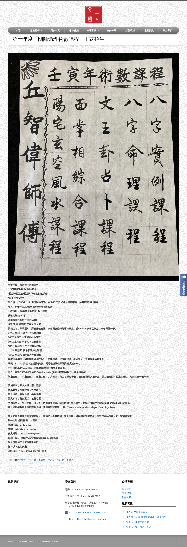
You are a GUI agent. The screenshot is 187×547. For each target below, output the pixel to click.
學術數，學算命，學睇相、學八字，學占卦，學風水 (46, 459)
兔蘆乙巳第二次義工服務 (139, 527)
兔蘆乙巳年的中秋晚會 (137, 522)
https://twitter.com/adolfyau (91, 519)
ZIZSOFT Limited (51, 541)
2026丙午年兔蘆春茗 (137, 512)
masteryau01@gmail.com (85, 489)
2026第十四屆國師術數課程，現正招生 (146, 517)
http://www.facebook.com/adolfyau (87, 512)
